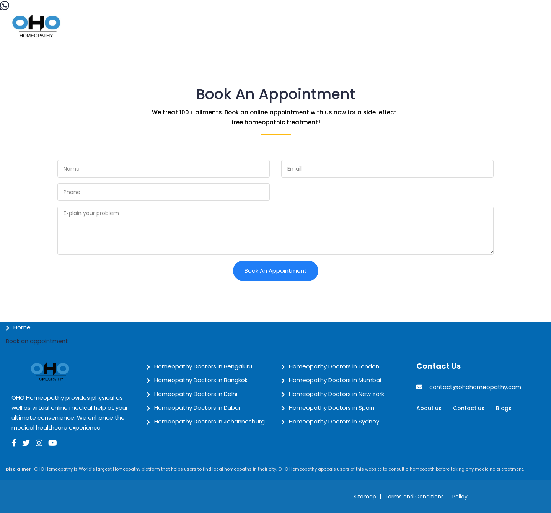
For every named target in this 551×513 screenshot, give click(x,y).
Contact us (468, 408)
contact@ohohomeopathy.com (475, 387)
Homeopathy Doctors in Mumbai (335, 380)
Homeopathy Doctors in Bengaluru (203, 366)
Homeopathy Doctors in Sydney (334, 421)
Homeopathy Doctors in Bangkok (201, 380)
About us (429, 408)
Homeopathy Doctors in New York (336, 394)
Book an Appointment (276, 271)
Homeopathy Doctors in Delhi (195, 394)
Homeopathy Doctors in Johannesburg (209, 421)
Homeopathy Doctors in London (334, 366)
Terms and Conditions (414, 496)
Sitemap (365, 496)
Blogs (504, 408)
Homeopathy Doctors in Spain (331, 408)
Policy (460, 496)
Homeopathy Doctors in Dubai (197, 408)
